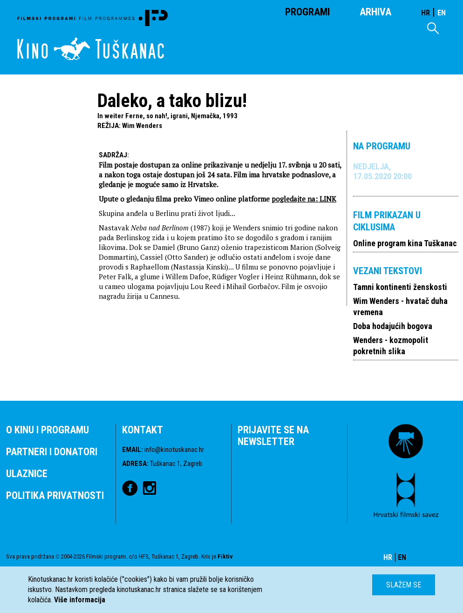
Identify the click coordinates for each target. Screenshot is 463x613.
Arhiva (375, 12)
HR (425, 12)
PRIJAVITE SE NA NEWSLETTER (273, 435)
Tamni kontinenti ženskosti (400, 287)
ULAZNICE (27, 473)
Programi (307, 12)
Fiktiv (225, 556)
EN (441, 12)
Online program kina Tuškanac (405, 243)
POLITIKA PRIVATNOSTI (55, 495)
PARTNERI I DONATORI (51, 452)
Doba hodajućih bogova (392, 326)
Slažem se (403, 584)
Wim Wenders (142, 125)
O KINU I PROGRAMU (47, 430)
